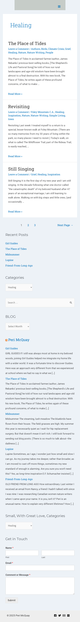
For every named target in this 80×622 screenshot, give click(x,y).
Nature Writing (36, 52)
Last (43, 557)
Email (9, 563)
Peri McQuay (18, 339)
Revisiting (19, 106)
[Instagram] (68, 615)
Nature (22, 52)
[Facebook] (55, 615)
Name (9, 548)
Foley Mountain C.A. (42, 112)
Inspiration (14, 115)
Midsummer (12, 254)
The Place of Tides (27, 43)
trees (11, 119)
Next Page (65, 225)
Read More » (15, 93)
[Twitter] (59, 615)
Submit (12, 600)
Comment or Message (18, 575)
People (49, 52)
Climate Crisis (56, 49)
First (7, 557)
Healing (12, 52)
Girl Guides (11, 243)
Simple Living (57, 115)
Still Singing (21, 169)
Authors (35, 49)
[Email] (64, 615)
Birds (44, 49)
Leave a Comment (18, 49)
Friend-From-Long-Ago (19, 265)
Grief (68, 49)
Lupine (9, 260)
